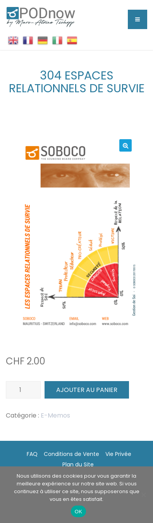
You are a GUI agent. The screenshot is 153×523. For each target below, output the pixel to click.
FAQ (32, 454)
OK (78, 511)
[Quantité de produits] (23, 390)
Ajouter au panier (86, 389)
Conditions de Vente (71, 454)
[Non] (143, 495)
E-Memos (55, 415)
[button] (125, 145)
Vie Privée (118, 454)
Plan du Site (78, 464)
